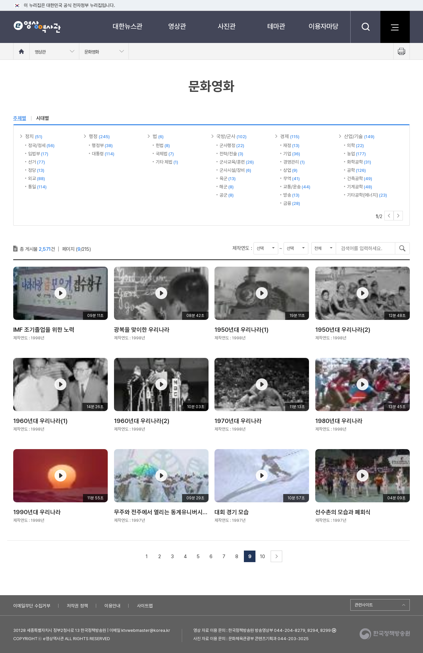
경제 (289, 136)
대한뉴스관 (127, 26)
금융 (291, 203)
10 (262, 556)
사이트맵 (145, 605)
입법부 (38, 153)
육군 (227, 178)
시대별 (42, 118)
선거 (36, 162)
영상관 (177, 26)
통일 (37, 186)
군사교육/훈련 (236, 162)
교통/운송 (296, 186)
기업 (291, 153)
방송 (291, 195)
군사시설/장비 (235, 170)
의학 (355, 145)
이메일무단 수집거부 (31, 605)
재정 (291, 145)
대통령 (103, 153)
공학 (356, 170)
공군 (226, 195)
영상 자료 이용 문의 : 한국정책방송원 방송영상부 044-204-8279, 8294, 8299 (262, 630)
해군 (226, 186)
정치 (33, 136)
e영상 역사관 (36, 27)
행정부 (102, 145)
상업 (290, 170)
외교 (36, 178)
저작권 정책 (77, 605)
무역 (291, 178)
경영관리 (294, 162)
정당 (36, 170)
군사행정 (231, 145)
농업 (356, 153)
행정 (99, 136)
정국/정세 (41, 145)
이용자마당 (323, 26)
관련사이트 (364, 604)
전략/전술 (231, 153)
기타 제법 (167, 162)
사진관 (227, 26)
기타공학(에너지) (367, 195)
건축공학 (359, 178)
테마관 (276, 26)
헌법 (163, 145)
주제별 (19, 118)
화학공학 (359, 162)
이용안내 (112, 605)
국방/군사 (231, 136)
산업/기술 (359, 136)
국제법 (165, 153)
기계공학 (359, 186)
